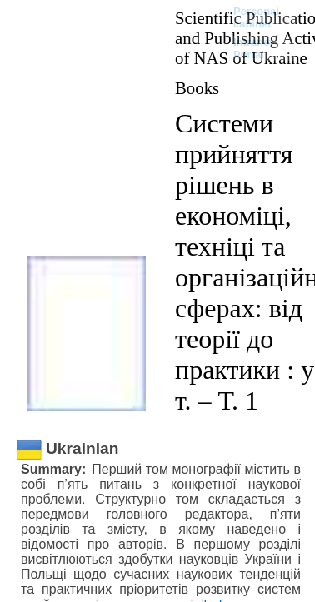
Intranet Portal (253, 48)
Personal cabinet (256, 17)
